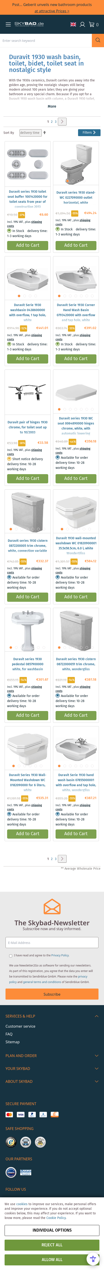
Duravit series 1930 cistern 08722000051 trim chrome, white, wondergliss (76, 664)
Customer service (20, 1026)
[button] (8, 24)
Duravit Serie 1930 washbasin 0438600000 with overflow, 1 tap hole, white (27, 313)
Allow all (52, 1260)
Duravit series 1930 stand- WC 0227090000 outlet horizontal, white (76, 197)
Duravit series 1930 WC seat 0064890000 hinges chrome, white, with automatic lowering (76, 426)
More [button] (52, 106)
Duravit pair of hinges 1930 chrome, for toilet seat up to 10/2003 (28, 427)
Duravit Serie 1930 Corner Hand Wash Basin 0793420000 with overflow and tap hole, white (76, 313)
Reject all (52, 1245)
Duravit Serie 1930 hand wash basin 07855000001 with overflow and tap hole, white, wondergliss (76, 783)
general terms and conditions (42, 982)
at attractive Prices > (52, 11)
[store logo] (29, 24)
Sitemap (13, 1041)
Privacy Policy (60, 955)
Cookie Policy (56, 1218)
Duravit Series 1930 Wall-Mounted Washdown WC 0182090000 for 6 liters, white (27, 783)
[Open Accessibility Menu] (93, 1259)
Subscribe (52, 994)
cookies (22, 1204)
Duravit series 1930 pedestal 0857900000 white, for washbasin (27, 664)
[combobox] (46, 40)
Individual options (52, 1230)
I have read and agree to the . (41, 955)
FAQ (9, 1034)
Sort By (8, 132)
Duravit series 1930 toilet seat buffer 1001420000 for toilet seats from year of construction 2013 (28, 199)
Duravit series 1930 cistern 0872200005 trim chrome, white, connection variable (28, 545)
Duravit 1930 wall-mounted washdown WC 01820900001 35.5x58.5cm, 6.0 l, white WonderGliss (76, 546)
